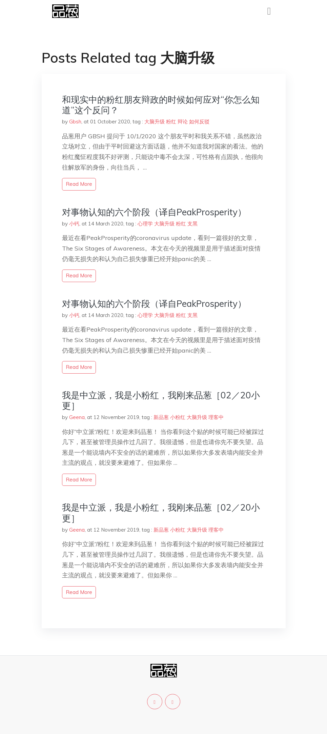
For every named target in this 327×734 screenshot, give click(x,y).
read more (79, 184)
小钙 (74, 223)
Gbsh (75, 121)
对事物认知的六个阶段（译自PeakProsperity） (154, 212)
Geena (77, 417)
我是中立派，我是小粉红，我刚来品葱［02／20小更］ (161, 400)
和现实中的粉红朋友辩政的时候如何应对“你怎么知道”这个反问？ (161, 105)
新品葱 (161, 417)
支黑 (192, 223)
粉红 (171, 121)
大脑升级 (154, 121)
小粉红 (177, 417)
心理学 (145, 223)
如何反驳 (199, 121)
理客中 (216, 417)
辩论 (183, 121)
